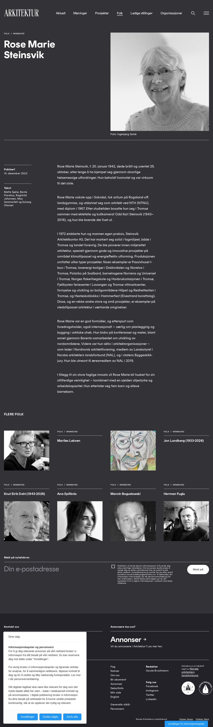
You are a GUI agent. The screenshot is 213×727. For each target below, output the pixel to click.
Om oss (114, 675)
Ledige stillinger (141, 13)
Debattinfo (117, 688)
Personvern (117, 708)
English (114, 696)
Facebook (152, 686)
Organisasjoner (171, 13)
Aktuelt (60, 13)
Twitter (150, 694)
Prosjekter (102, 13)
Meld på (198, 569)
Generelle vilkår (120, 704)
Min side (115, 692)
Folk (120, 13)
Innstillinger (27, 716)
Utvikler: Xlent (202, 719)
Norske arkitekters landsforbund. (190, 672)
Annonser (128, 639)
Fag (112, 666)
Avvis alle (72, 716)
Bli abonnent (118, 679)
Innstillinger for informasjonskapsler (186, 724)
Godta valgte (50, 716)
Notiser (114, 671)
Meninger (80, 13)
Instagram (152, 690)
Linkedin (151, 699)
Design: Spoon (186, 719)
